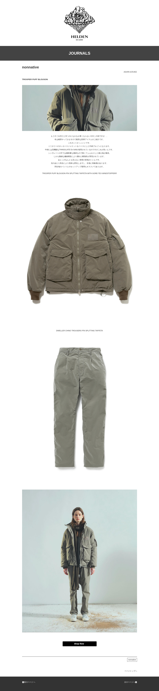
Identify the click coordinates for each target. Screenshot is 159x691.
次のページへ (130, 682)
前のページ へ (28, 682)
